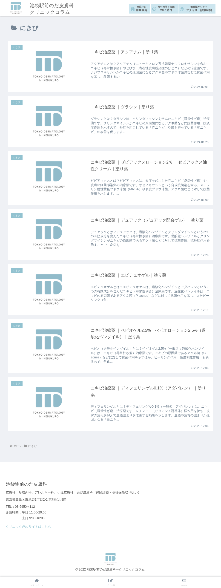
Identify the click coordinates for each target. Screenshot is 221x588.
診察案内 (142, 8)
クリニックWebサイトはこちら (28, 527)
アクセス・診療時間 (199, 8)
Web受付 (166, 8)
